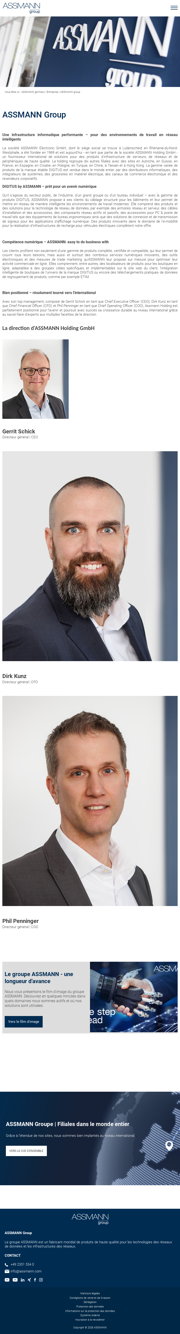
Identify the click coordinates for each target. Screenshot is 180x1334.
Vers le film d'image (23, 1022)
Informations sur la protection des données (90, 1311)
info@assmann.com (26, 1271)
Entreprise (52, 92)
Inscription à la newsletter (90, 1319)
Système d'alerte (90, 1315)
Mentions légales (90, 1293)
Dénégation (90, 1302)
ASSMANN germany (33, 92)
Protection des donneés (90, 1306)
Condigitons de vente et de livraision (90, 1297)
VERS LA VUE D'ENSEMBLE (26, 1151)
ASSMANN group (70, 92)
